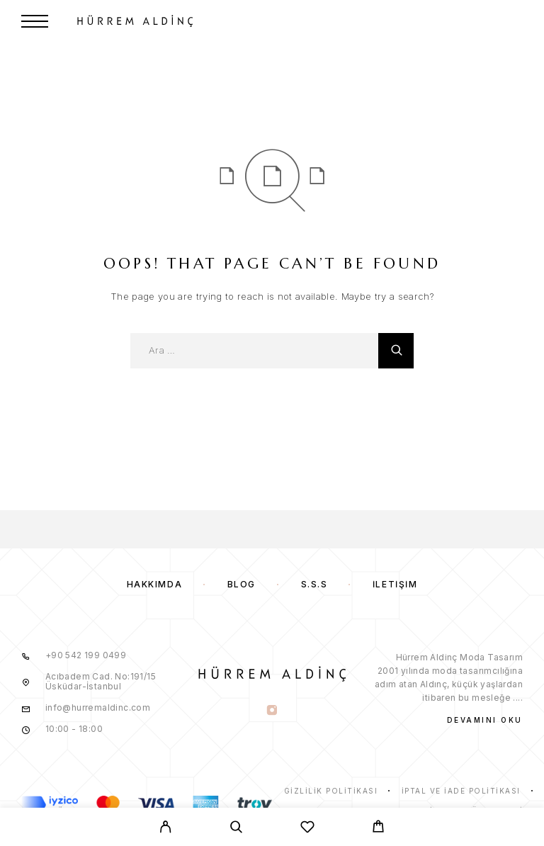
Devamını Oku (485, 720)
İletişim (395, 584)
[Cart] (378, 828)
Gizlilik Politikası (331, 790)
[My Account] (166, 828)
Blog (241, 584)
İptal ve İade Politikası (461, 790)
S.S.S (314, 584)
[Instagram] (272, 711)
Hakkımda (154, 584)
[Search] (237, 828)
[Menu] (34, 21)
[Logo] (214, 21)
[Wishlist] (307, 828)
